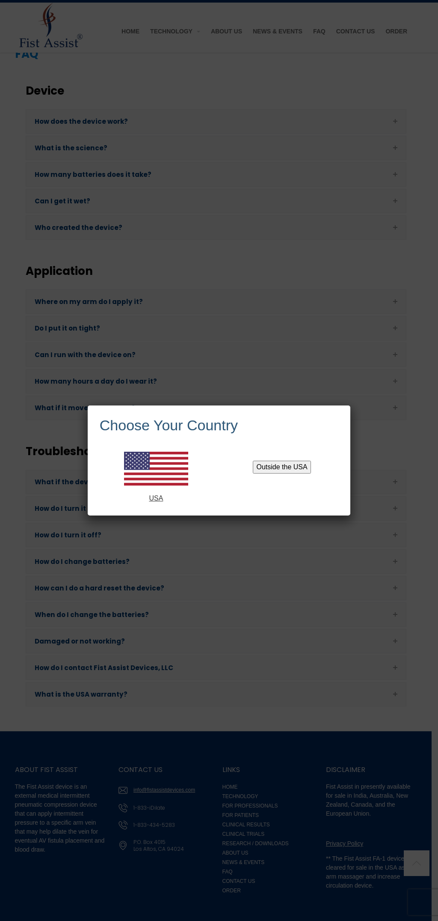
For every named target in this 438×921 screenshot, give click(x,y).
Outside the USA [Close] (282, 467)
